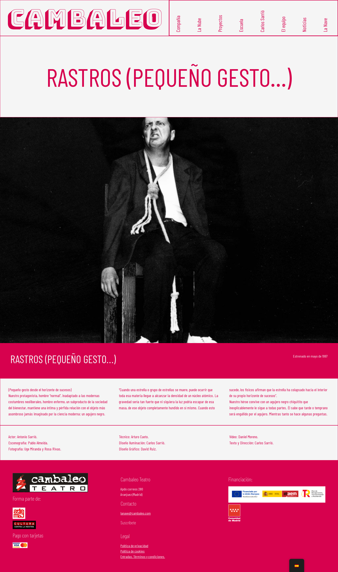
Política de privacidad (134, 546)
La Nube (199, 25)
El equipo (283, 24)
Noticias (304, 25)
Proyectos (220, 23)
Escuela (241, 25)
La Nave (325, 25)
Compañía (178, 24)
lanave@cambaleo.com (135, 513)
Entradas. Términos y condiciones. (142, 556)
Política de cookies (132, 551)
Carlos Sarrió (262, 21)
